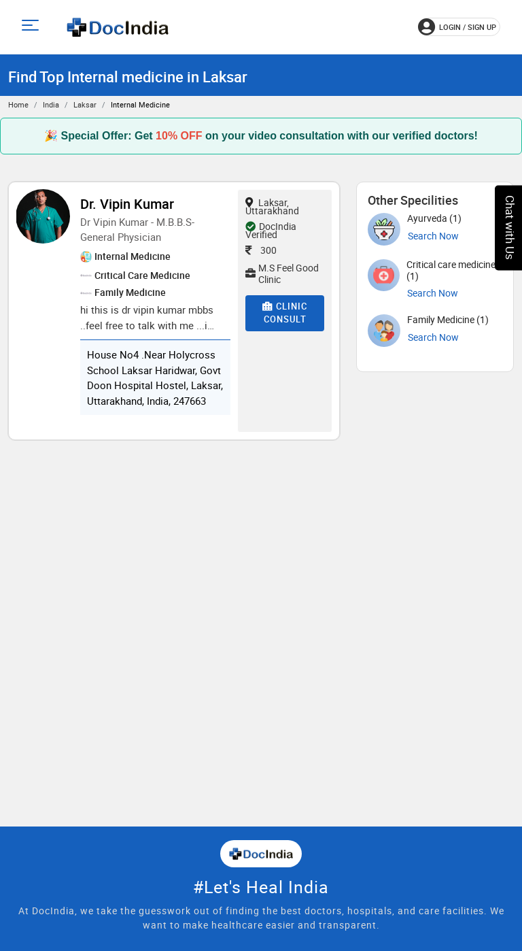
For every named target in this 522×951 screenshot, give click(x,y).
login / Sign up (457, 27)
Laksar (85, 104)
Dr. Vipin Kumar (127, 204)
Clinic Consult (284, 313)
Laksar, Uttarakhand (272, 206)
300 (261, 250)
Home (18, 104)
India (51, 104)
